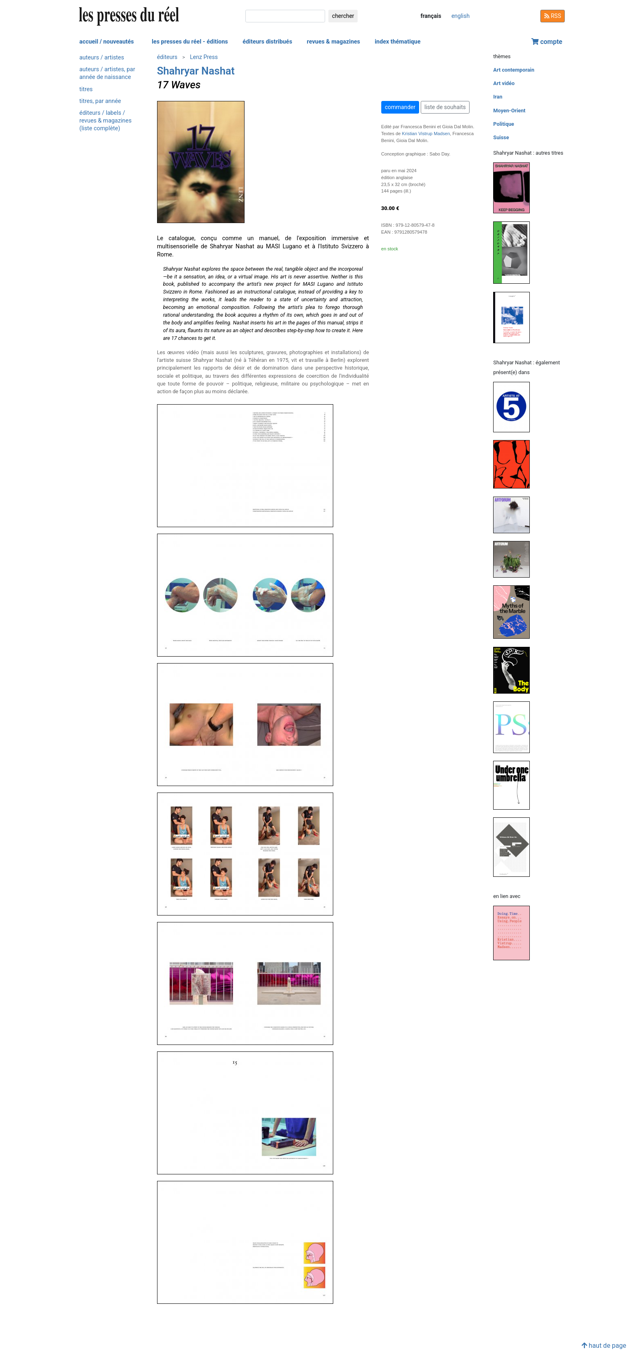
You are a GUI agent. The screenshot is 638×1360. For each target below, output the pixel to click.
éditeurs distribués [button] (267, 41)
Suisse (501, 137)
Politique (503, 124)
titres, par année (100, 101)
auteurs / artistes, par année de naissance (107, 73)
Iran (497, 97)
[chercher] (285, 16)
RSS (552, 16)
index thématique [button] (398, 41)
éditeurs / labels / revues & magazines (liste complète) (105, 121)
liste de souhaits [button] (445, 107)
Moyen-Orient (509, 110)
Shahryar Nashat (196, 71)
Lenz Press (204, 57)
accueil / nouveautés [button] (106, 41)
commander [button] (400, 107)
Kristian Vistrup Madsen (426, 133)
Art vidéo (503, 83)
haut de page (603, 1345)
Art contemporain (513, 70)
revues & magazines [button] (333, 41)
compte (546, 42)
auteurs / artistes (101, 57)
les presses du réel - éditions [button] (190, 41)
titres (86, 89)
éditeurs (167, 57)
